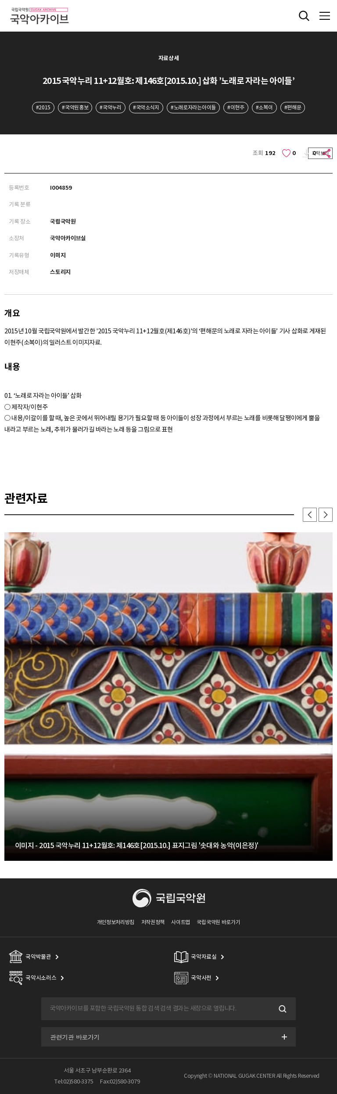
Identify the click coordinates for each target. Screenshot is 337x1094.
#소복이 (264, 107)
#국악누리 (110, 107)
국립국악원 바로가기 (218, 922)
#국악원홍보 (75, 107)
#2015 (43, 107)
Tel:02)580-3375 (73, 1081)
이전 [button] (310, 515)
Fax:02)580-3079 (120, 1081)
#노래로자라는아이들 (193, 107)
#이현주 (235, 107)
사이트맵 (180, 922)
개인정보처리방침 (116, 922)
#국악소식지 (146, 107)
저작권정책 (153, 922)
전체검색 (304, 16)
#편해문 (292, 107)
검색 (281, 1009)
